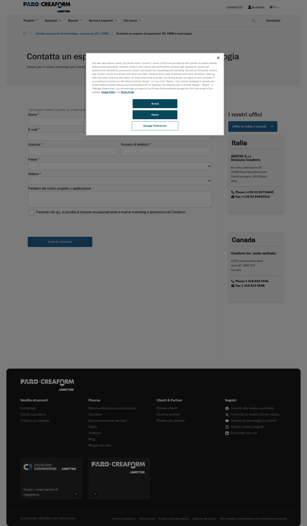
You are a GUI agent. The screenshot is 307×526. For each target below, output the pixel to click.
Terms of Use (127, 92)
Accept (155, 103)
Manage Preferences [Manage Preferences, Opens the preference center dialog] (155, 125)
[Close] (218, 57)
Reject (154, 114)
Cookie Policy (108, 92)
